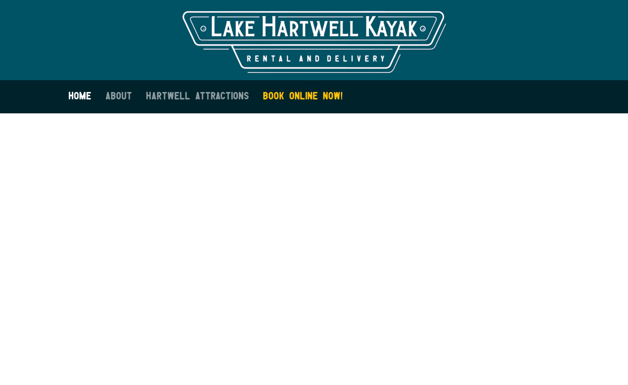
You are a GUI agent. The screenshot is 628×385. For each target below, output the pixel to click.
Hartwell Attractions (197, 96)
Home (79, 96)
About (118, 96)
